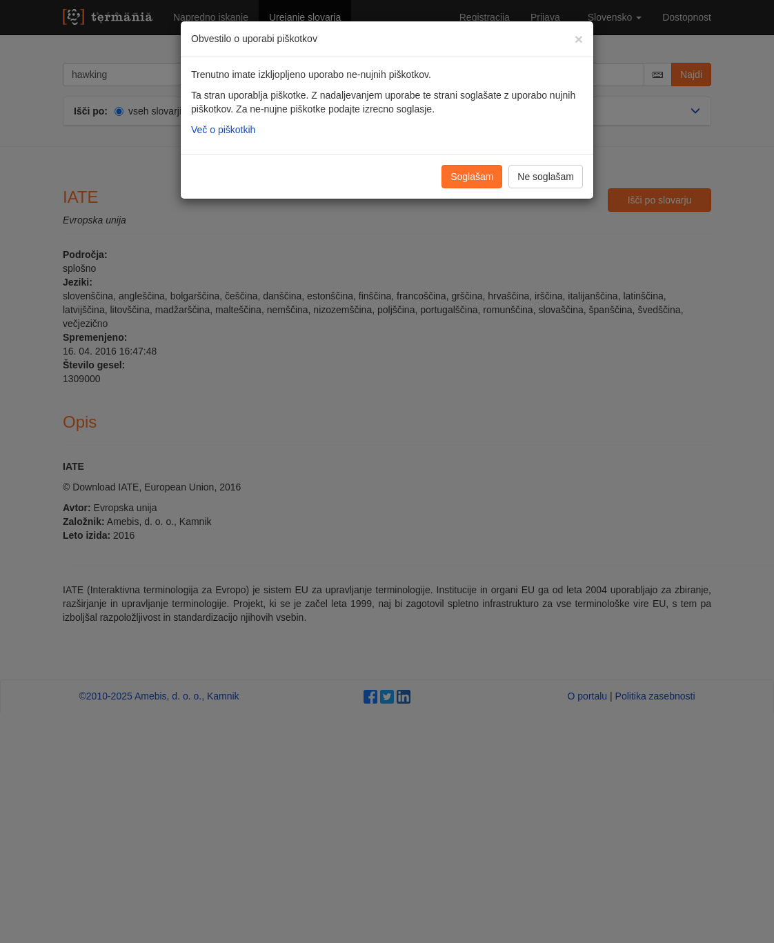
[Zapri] (579, 39)
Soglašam (471, 176)
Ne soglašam (545, 176)
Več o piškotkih (223, 129)
